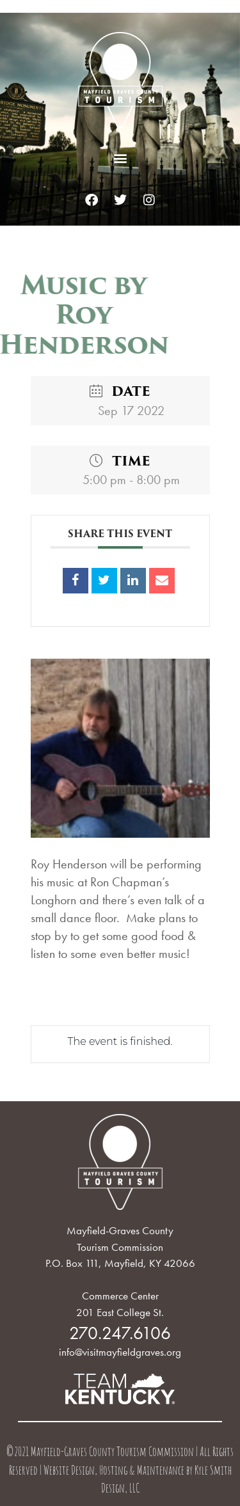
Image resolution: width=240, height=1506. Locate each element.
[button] (120, 157)
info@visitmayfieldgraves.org (120, 1352)
